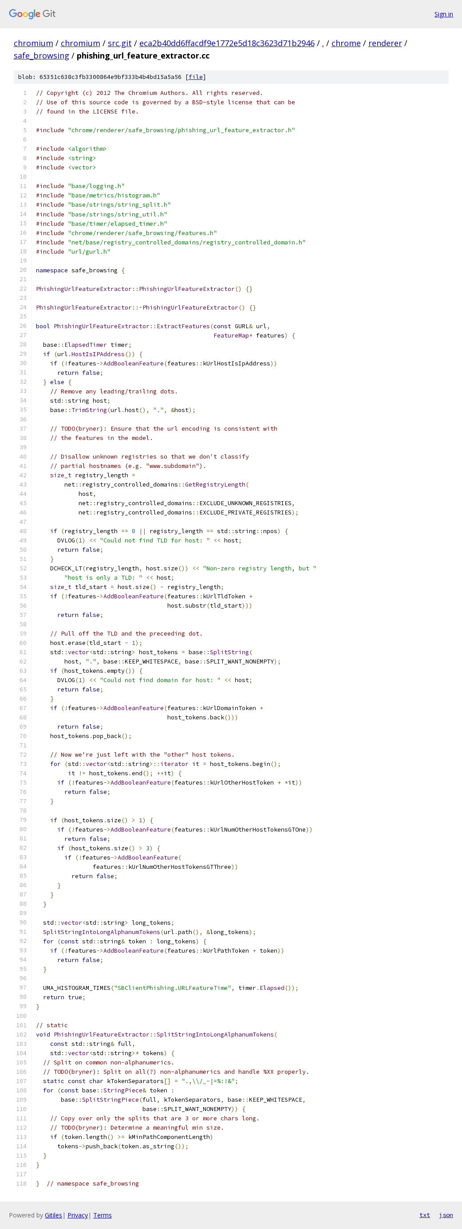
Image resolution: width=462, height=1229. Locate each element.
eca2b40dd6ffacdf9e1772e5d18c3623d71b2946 (227, 43)
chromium (33, 43)
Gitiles (53, 1215)
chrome (346, 43)
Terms (102, 1215)
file (196, 77)
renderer (385, 43)
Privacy (77, 1215)
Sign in (443, 14)
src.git (120, 43)
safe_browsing (41, 55)
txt (424, 1215)
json (446, 1215)
